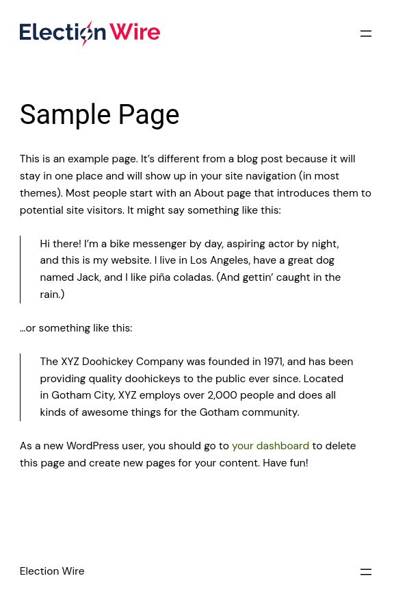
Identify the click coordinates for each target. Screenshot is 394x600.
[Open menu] (366, 33)
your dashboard (270, 446)
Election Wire (52, 571)
